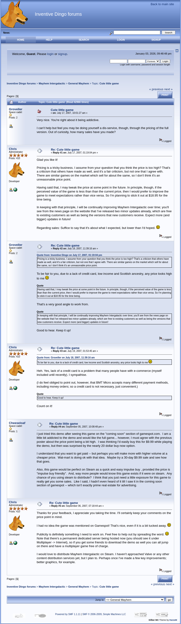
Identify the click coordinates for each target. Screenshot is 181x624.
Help (49, 40)
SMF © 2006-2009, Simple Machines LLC (104, 614)
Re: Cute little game (65, 149)
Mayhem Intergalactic (52, 83)
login (50, 54)
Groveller (15, 109)
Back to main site (162, 4)
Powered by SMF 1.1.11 (67, 614)
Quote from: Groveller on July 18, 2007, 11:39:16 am (66, 357)
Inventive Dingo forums (21, 83)
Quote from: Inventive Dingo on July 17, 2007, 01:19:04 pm (69, 255)
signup (62, 54)
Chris (13, 149)
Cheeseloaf (17, 423)
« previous (156, 89)
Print (165, 95)
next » (168, 89)
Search (84, 40)
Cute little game (109, 83)
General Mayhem (78, 83)
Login (121, 40)
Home (20, 40)
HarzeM (173, 620)
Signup (156, 40)
